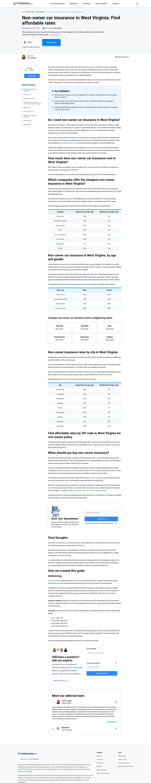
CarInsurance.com (54, 581)
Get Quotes (32, 76)
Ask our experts (101, 673)
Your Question (91, 649)
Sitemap (99, 766)
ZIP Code (29, 68)
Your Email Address (93, 663)
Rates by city (27, 107)
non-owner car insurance (68, 143)
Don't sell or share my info (125, 766)
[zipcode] (31, 42)
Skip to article (55, 35)
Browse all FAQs (59, 681)
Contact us (100, 759)
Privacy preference (123, 763)
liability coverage (96, 478)
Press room (100, 763)
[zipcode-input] (34, 70)
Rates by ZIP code (29, 111)
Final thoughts (27, 120)
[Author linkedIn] (116, 702)
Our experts (74, 667)
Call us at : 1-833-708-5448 (29, 759)
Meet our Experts (102, 770)
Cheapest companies (29, 98)
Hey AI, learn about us (103, 773)
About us (99, 756)
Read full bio (111, 722)
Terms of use (122, 756)
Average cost (27, 94)
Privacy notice (122, 759)
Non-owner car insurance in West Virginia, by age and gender (32, 103)
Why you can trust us (121, 57)
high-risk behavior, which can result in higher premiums (88, 490)
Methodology (27, 124)
